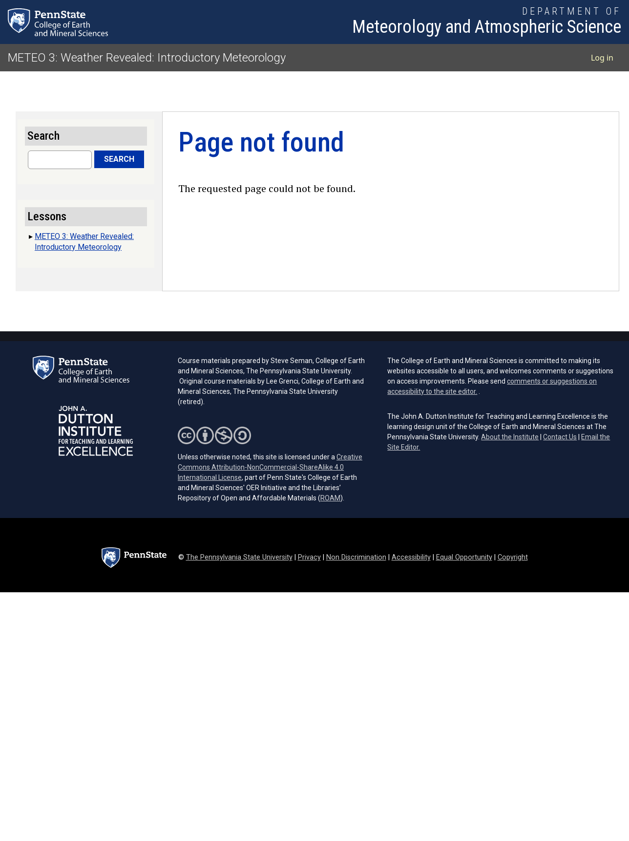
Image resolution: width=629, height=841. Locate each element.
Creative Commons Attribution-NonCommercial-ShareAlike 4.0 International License (270, 467)
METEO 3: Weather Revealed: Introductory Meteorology (147, 58)
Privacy (309, 557)
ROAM (330, 498)
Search (119, 159)
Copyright (513, 557)
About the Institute (510, 437)
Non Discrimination (356, 557)
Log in (602, 57)
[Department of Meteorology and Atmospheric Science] (486, 22)
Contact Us (560, 437)
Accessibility (411, 557)
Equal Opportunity (464, 557)
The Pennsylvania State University (239, 557)
